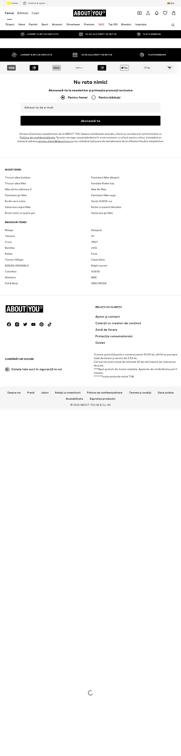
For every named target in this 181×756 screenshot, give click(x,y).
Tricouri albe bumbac (18, 743)
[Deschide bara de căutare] (171, 25)
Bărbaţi (22, 13)
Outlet (12, 3)
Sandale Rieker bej (102, 749)
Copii (35, 13)
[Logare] (148, 13)
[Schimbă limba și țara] (171, 3)
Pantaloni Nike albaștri (105, 743)
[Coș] (173, 13)
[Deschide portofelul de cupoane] (139, 13)
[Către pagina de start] (89, 13)
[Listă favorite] (165, 13)
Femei (9, 13)
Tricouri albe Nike (15, 749)
